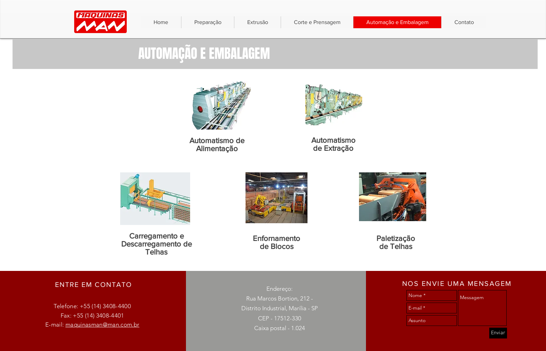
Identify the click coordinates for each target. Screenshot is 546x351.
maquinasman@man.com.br (102, 324)
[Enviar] (498, 333)
